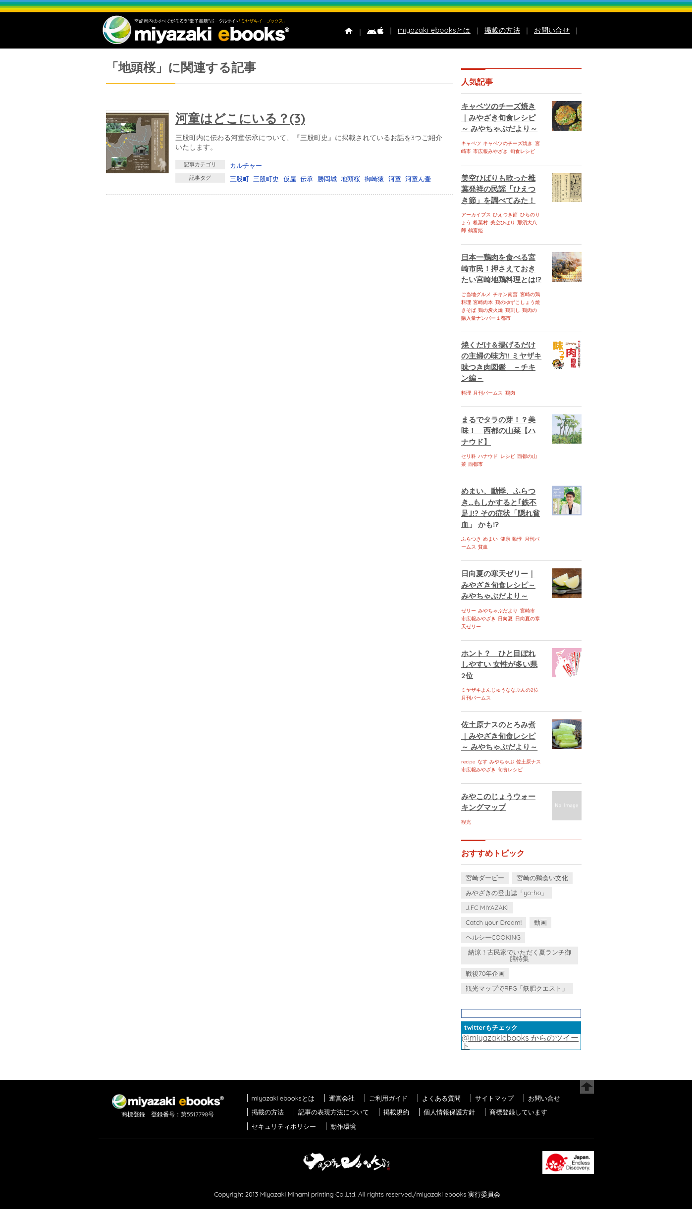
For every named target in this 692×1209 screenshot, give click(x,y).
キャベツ (471, 143)
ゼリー (468, 610)
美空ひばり (502, 222)
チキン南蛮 (505, 294)
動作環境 (343, 1126)
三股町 (239, 179)
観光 (466, 822)
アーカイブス (476, 214)
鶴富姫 (475, 230)
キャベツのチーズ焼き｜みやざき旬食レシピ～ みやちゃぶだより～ (499, 117)
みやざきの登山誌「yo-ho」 (506, 893)
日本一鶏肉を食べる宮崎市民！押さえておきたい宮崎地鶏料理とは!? (501, 268)
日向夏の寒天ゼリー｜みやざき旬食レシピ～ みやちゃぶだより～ (498, 585)
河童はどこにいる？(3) (240, 118)
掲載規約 (396, 1112)
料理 (466, 393)
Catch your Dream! (494, 922)
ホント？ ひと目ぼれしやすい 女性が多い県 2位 (499, 664)
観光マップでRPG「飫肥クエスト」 (517, 988)
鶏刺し (512, 310)
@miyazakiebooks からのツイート (520, 1042)
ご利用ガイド (388, 1098)
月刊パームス (488, 393)
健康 (505, 539)
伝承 (306, 179)
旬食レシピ (522, 151)
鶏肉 (510, 393)
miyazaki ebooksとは (434, 30)
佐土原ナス (528, 761)
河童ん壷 (418, 179)
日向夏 (505, 618)
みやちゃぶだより (498, 610)
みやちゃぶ (501, 761)
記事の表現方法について (333, 1112)
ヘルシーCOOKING (493, 937)
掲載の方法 (502, 30)
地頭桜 (350, 179)
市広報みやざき (490, 151)
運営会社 (342, 1098)
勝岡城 (327, 179)
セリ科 (468, 456)
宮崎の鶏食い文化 (542, 878)
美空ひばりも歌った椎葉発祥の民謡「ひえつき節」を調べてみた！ (498, 189)
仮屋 (289, 179)
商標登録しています (518, 1112)
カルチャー (246, 165)
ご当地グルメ (476, 294)
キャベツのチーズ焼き (507, 143)
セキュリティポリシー (284, 1126)
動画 (540, 922)
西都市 (475, 464)
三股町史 (266, 179)
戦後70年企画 (485, 973)
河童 (394, 179)
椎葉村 (480, 222)
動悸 (517, 539)
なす (482, 761)
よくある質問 (441, 1098)
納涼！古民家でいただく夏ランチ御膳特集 (519, 955)
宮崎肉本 (483, 302)
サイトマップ (494, 1098)
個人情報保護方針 (449, 1112)
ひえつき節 (505, 214)
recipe (468, 761)
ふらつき (471, 539)
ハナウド (488, 456)
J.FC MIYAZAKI (487, 907)
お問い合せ (552, 30)
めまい (490, 539)
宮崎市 (527, 610)
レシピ (507, 456)
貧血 (483, 547)
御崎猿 (374, 179)
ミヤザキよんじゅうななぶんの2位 (499, 690)
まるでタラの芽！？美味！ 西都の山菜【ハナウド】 (498, 431)
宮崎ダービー (485, 878)
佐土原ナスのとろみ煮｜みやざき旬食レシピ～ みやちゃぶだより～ (499, 736)
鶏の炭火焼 (490, 310)
